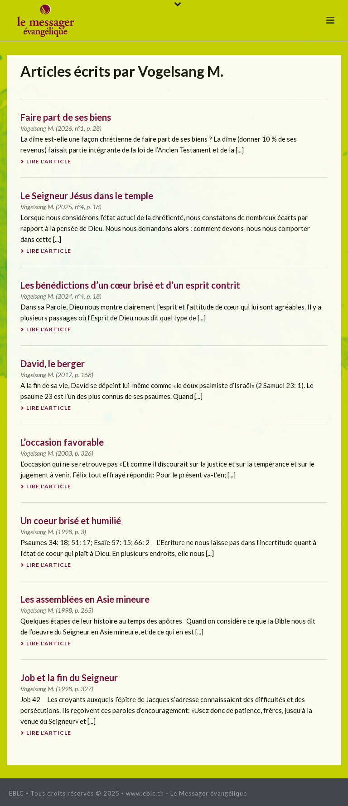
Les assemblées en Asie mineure (85, 599)
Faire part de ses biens (65, 117)
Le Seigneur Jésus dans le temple (86, 196)
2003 (65, 453)
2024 (65, 296)
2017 (65, 374)
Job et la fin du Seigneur (69, 677)
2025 (65, 207)
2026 (65, 128)
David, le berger (52, 363)
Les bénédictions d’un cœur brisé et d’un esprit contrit (130, 285)
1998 (65, 532)
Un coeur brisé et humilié (70, 520)
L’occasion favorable (62, 442)
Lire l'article (45, 161)
